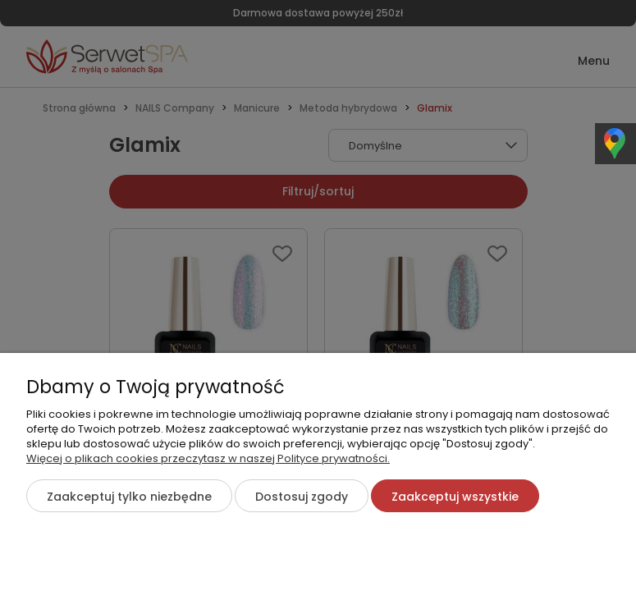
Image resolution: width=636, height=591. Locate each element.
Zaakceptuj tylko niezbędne (129, 496)
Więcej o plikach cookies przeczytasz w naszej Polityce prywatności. (208, 458)
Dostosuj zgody (301, 496)
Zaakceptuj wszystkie (455, 496)
